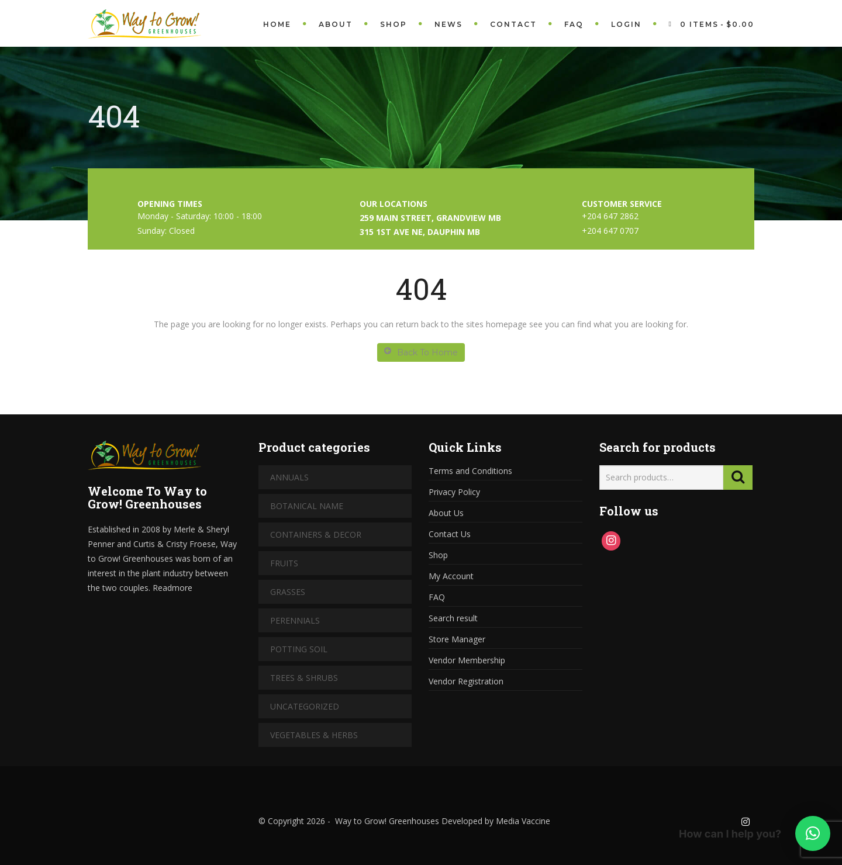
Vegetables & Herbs (314, 735)
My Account (451, 576)
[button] (812, 833)
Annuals (289, 477)
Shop (393, 24)
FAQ (574, 24)
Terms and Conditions (470, 470)
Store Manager (457, 639)
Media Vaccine (522, 820)
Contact (513, 24)
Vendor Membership (467, 660)
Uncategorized (304, 706)
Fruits (284, 563)
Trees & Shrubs (304, 677)
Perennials (295, 620)
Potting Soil (298, 649)
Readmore (172, 587)
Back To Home (421, 352)
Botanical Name (306, 505)
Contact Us (450, 533)
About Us (446, 512)
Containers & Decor (315, 534)
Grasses (287, 591)
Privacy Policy (454, 491)
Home (277, 24)
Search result (453, 618)
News (448, 24)
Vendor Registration (466, 681)
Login (626, 24)
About (336, 24)
